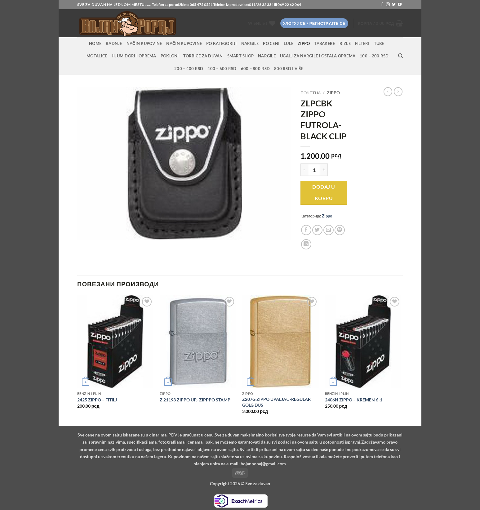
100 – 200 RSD (374, 55)
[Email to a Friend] (328, 230)
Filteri (362, 43)
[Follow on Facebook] (382, 4)
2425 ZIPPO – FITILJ (97, 399)
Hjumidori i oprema (134, 55)
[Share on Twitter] (317, 230)
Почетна (310, 92)
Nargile (267, 55)
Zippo (304, 43)
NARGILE (250, 43)
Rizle (345, 43)
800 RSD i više (288, 68)
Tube (379, 43)
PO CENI (271, 43)
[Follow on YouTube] (400, 4)
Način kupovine (144, 43)
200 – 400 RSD (188, 68)
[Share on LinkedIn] (306, 244)
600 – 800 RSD (255, 68)
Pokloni (170, 55)
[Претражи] (400, 56)
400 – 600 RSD (221, 68)
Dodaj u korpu (323, 192)
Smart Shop (240, 55)
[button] (314, 23)
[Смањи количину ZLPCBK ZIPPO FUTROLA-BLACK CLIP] (304, 169)
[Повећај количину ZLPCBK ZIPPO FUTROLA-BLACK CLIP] (324, 169)
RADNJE (114, 43)
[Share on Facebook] (306, 230)
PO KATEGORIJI (221, 43)
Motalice (97, 55)
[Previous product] (398, 91)
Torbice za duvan (203, 55)
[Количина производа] (314, 169)
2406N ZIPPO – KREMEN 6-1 (353, 399)
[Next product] (388, 91)
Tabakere (324, 43)
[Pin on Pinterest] (340, 230)
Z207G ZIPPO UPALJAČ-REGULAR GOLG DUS (276, 402)
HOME (95, 43)
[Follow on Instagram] (388, 4)
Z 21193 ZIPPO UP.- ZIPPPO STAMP (195, 399)
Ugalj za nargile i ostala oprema (317, 55)
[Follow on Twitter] (394, 4)
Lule (288, 43)
